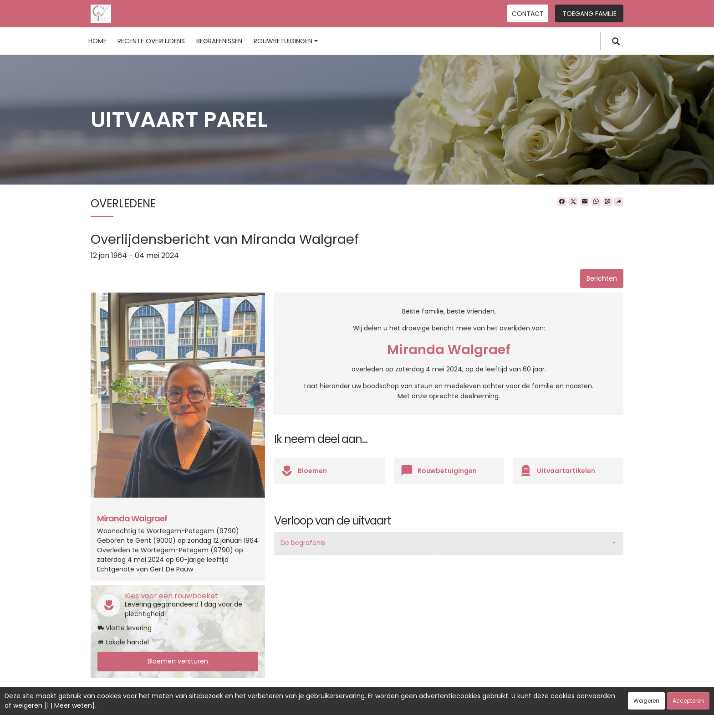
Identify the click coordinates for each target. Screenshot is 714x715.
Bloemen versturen (178, 661)
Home (97, 41)
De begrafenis (302, 542)
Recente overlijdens (151, 41)
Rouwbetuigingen (286, 41)
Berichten (601, 278)
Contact (528, 13)
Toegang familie (589, 13)
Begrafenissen (219, 41)
